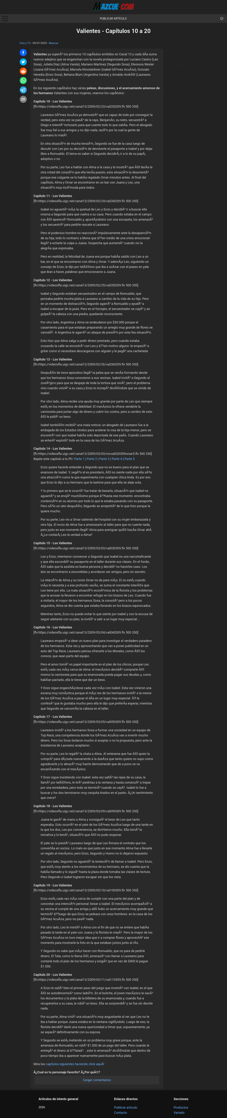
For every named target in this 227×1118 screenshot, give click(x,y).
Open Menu (5, 18)
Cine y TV (25, 43)
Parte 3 (104, 459)
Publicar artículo (113, 18)
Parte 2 (92, 459)
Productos (181, 1107)
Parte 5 (129, 459)
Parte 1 (79, 459)
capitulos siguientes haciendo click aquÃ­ (74, 1064)
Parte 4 (117, 459)
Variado (179, 1112)
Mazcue (53, 43)
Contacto (120, 1112)
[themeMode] (221, 18)
